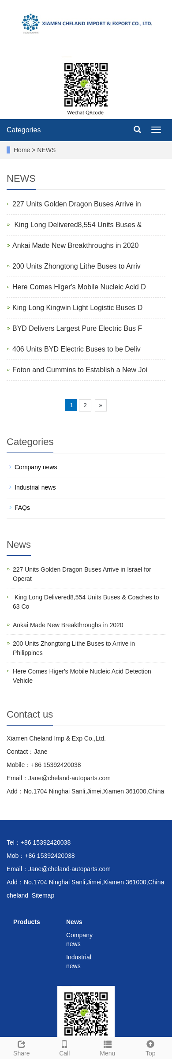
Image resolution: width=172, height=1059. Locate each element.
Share (21, 1047)
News (74, 921)
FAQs (22, 507)
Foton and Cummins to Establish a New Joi (79, 370)
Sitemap (43, 895)
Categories (24, 130)
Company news (36, 467)
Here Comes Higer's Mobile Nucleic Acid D (79, 287)
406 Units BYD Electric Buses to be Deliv (76, 349)
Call (64, 1047)
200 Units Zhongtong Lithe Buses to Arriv (76, 266)
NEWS (46, 149)
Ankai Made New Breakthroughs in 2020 (75, 245)
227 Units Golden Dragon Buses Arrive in (76, 204)
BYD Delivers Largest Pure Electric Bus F (77, 328)
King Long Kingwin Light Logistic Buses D (77, 307)
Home (22, 149)
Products (26, 921)
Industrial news (35, 487)
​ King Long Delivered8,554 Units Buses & (77, 224)
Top (150, 1047)
